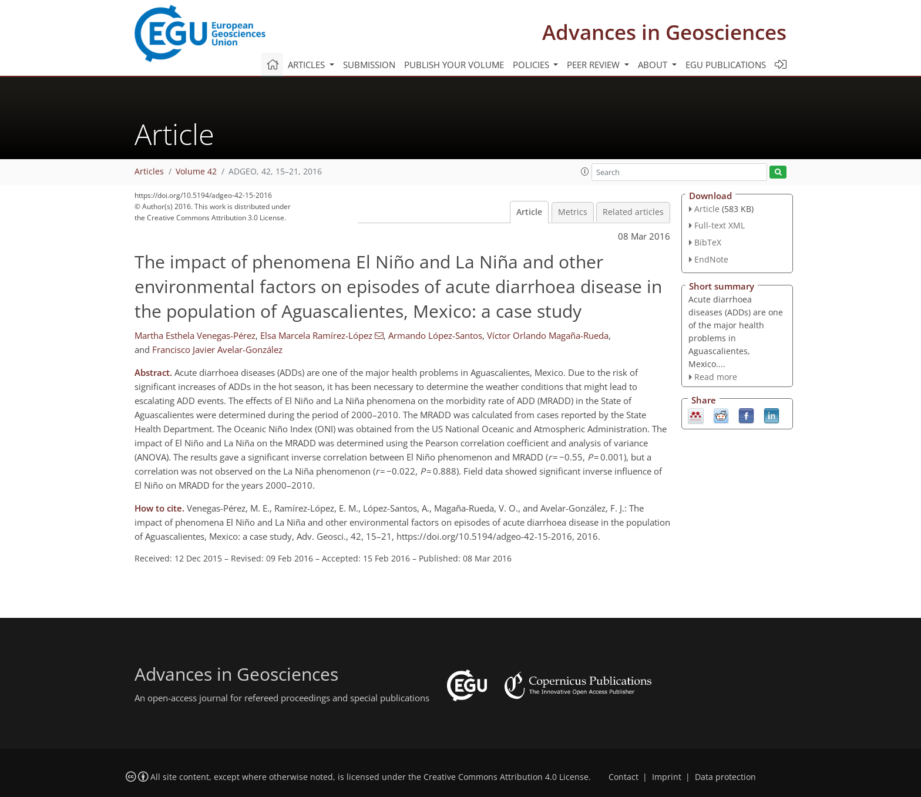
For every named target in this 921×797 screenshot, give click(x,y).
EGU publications (725, 64)
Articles (149, 171)
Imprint (666, 777)
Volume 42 (196, 171)
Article (529, 212)
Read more (715, 376)
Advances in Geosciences (664, 32)
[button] (585, 171)
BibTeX (707, 242)
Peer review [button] (594, 64)
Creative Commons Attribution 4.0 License (506, 777)
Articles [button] (307, 64)
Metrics (572, 212)
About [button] (654, 64)
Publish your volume (454, 64)
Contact (623, 777)
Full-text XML (719, 225)
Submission (369, 64)
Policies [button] (532, 64)
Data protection (725, 777)
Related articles (633, 212)
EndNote (711, 259)
